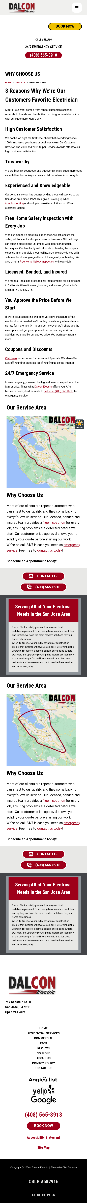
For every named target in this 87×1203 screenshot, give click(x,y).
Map (47, 1148)
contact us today (49, 550)
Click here (11, 358)
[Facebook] (33, 1195)
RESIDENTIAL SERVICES (43, 1033)
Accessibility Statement (43, 1137)
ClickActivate (70, 1167)
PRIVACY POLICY (43, 1063)
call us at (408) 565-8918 (58, 391)
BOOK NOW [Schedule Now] (65, 26)
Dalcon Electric (43, 386)
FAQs (43, 1043)
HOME (43, 1028)
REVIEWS (43, 1048)
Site (40, 1148)
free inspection (54, 522)
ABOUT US (44, 1058)
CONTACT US (43, 1068)
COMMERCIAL (43, 1038)
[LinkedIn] (48, 1195)
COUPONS (43, 1053)
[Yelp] (53, 1195)
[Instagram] (43, 1195)
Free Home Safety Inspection (36, 261)
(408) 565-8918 (43, 55)
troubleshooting (14, 203)
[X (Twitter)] (38, 1195)
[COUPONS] (77, 8)
